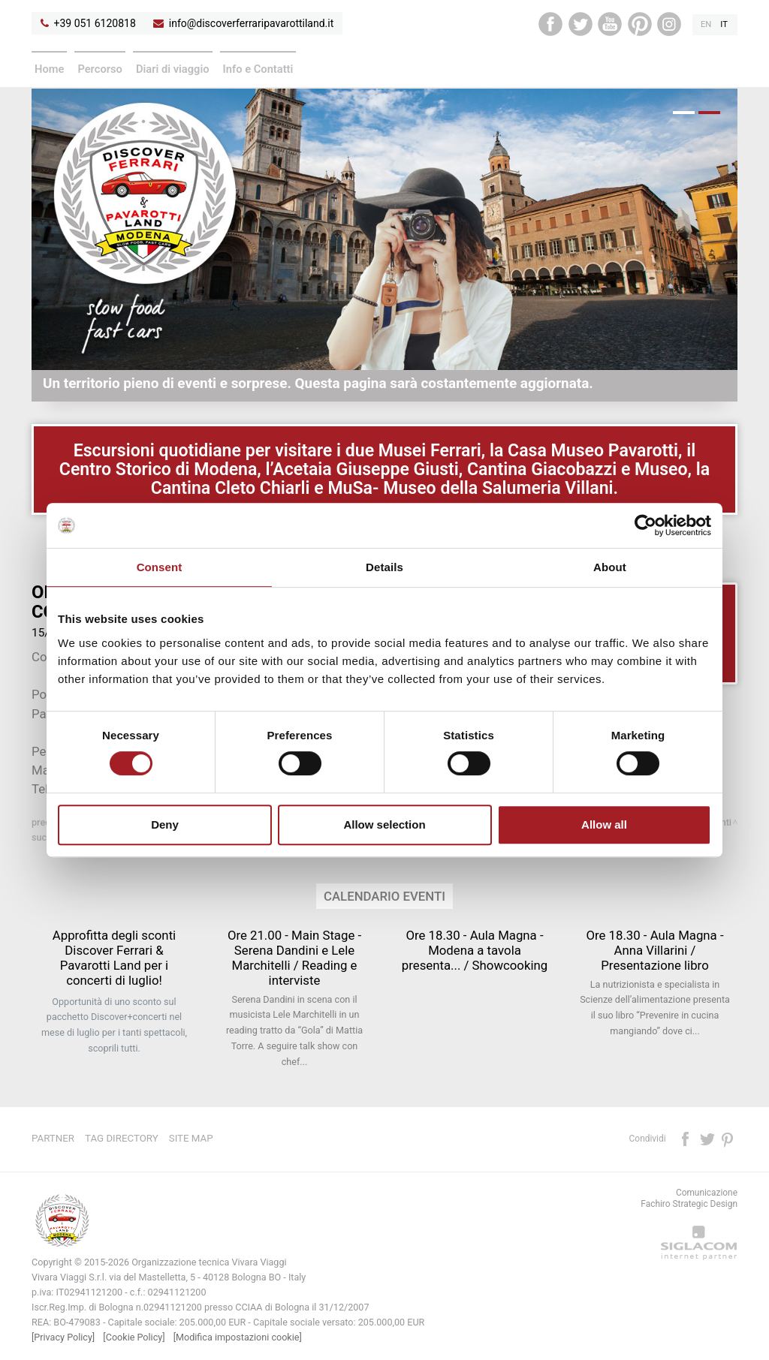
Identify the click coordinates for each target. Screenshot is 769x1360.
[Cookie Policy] (133, 1337)
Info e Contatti (258, 69)
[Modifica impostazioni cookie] (237, 1337)
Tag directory (121, 1138)
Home (49, 69)
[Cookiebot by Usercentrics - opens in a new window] (645, 525)
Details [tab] (384, 567)
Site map (191, 1138)
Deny (165, 824)
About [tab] (609, 567)
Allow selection (384, 824)
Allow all (604, 824)
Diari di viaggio (173, 69)
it (724, 24)
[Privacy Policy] (63, 1337)
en (706, 24)
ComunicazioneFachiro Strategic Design (689, 1198)
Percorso (99, 69)
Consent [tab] (159, 567)
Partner (53, 1138)
